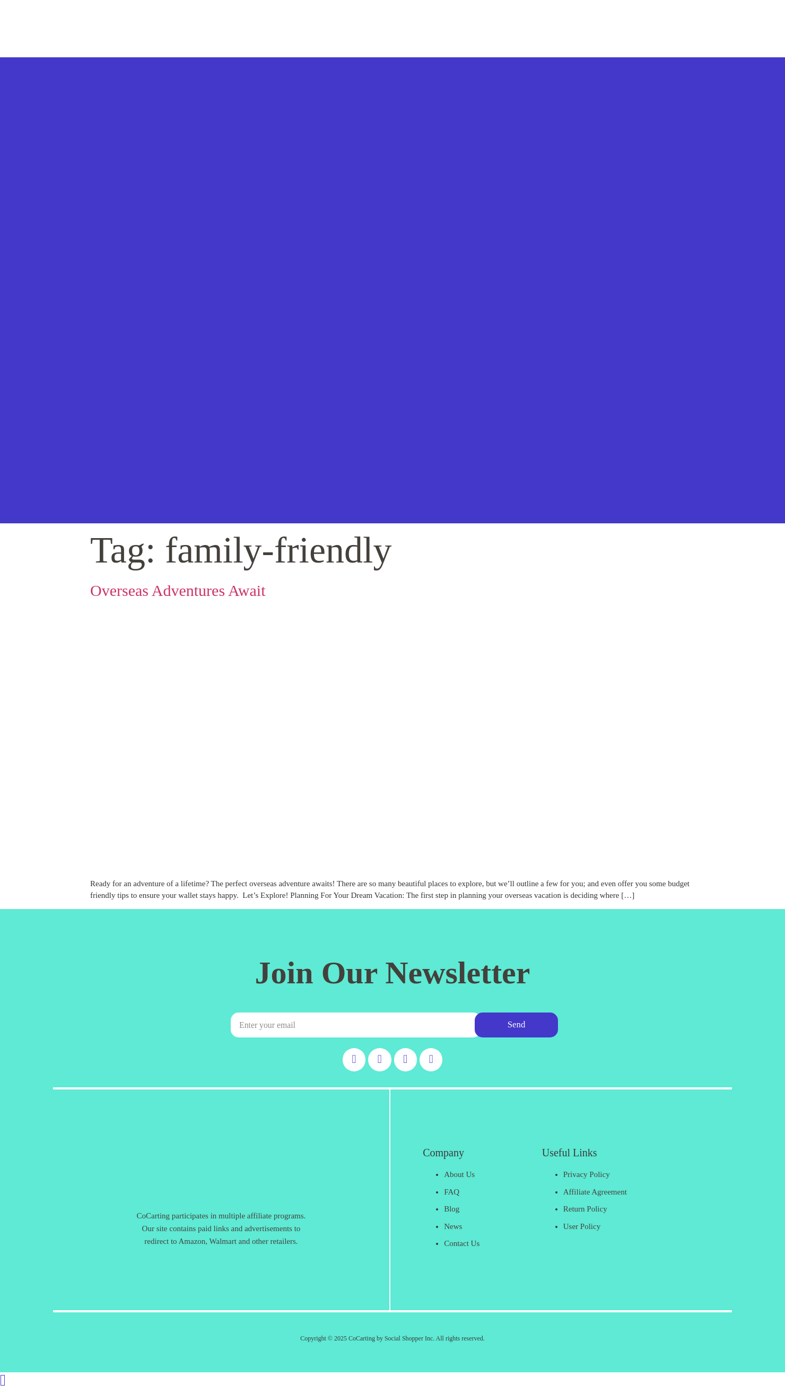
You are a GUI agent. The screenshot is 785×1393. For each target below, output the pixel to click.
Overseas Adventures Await (178, 590)
